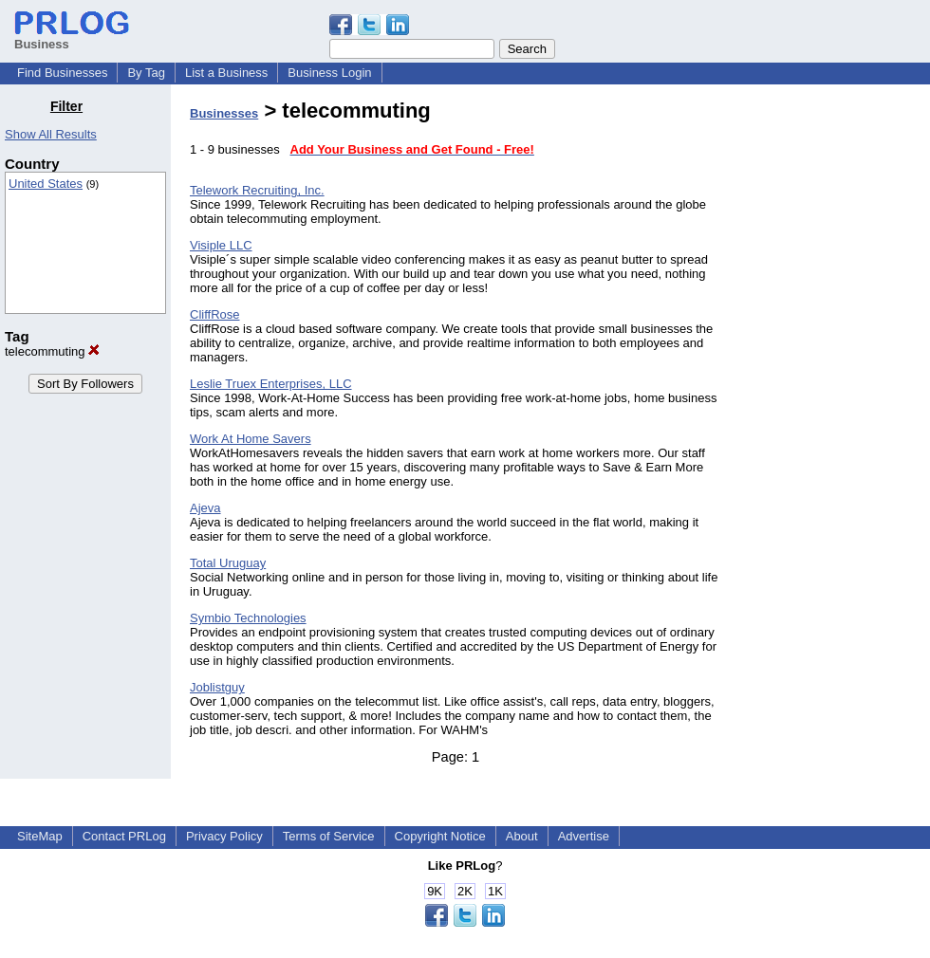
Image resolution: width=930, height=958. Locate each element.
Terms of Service (329, 836)
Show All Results (51, 134)
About (522, 836)
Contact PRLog (124, 836)
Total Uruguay (228, 563)
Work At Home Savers (250, 439)
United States (46, 183)
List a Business (226, 72)
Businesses (224, 113)
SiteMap (40, 836)
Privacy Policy (224, 836)
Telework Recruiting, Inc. (257, 190)
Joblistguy (217, 687)
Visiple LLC (221, 245)
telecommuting (52, 351)
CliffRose (215, 314)
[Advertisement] (833, 383)
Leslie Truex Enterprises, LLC (271, 384)
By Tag (146, 72)
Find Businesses (62, 72)
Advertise (583, 836)
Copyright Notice (440, 836)
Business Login (329, 72)
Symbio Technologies (248, 618)
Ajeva (205, 508)
